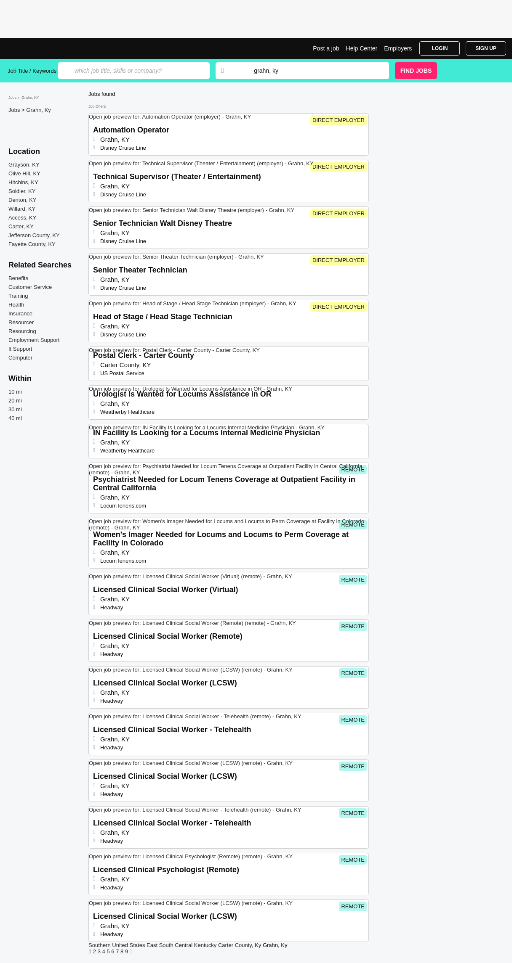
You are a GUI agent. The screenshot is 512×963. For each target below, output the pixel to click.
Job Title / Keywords (32, 71)
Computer (20, 358)
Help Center (362, 48)
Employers (398, 48)
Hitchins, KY (23, 182)
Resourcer (21, 322)
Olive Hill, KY (24, 173)
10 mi (15, 392)
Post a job (326, 48)
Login (440, 48)
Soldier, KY (21, 191)
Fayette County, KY (32, 244)
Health (16, 305)
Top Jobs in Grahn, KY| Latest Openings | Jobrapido (39, 48)
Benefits (18, 278)
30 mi (15, 409)
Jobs (14, 110)
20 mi (15, 400)
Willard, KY (21, 209)
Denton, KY (22, 200)
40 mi (15, 418)
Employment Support (33, 340)
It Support (20, 349)
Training (18, 296)
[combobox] (313, 70)
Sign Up (485, 48)
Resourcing (22, 331)
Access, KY (22, 217)
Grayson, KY (24, 164)
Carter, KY (21, 226)
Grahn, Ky (38, 110)
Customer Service (30, 287)
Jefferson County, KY (34, 235)
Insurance (20, 313)
